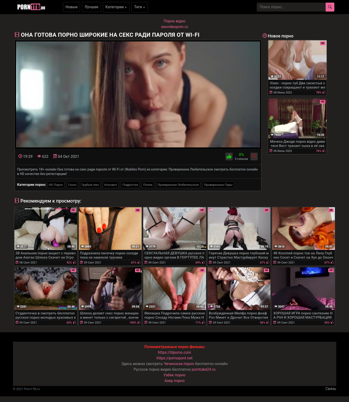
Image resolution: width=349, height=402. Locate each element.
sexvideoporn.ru (174, 26)
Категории (116, 7)
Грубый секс (90, 185)
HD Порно (56, 185)
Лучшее (91, 7)
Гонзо (72, 185)
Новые (72, 7)
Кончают (110, 185)
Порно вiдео (174, 21)
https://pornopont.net (174, 358)
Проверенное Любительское (178, 185)
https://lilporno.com (174, 352)
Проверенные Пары (218, 185)
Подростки (130, 185)
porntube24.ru (203, 369)
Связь (330, 388)
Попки (147, 185)
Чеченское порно (179, 363)
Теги (139, 7)
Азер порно (174, 380)
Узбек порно (175, 375)
